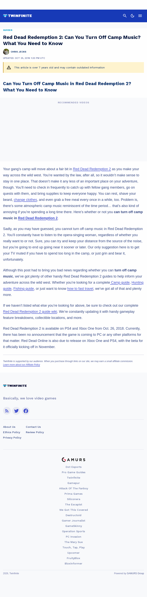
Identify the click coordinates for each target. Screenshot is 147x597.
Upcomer (73, 552)
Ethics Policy (11, 432)
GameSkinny (73, 525)
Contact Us (33, 426)
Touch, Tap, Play (73, 547)
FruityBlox (73, 558)
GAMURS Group (135, 573)
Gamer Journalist (73, 520)
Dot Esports (74, 466)
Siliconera (73, 499)
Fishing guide (23, 289)
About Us (9, 426)
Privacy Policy (12, 437)
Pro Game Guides (73, 472)
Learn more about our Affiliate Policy (21, 364)
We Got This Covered (73, 509)
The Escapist (73, 504)
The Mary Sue (73, 542)
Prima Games (73, 493)
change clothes (25, 200)
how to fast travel (80, 289)
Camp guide (120, 282)
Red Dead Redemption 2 (92, 169)
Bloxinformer (73, 563)
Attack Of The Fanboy (73, 488)
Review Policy (35, 432)
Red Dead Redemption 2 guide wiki (30, 312)
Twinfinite (73, 477)
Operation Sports (73, 531)
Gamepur (73, 482)
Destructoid (73, 515)
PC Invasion (73, 536)
